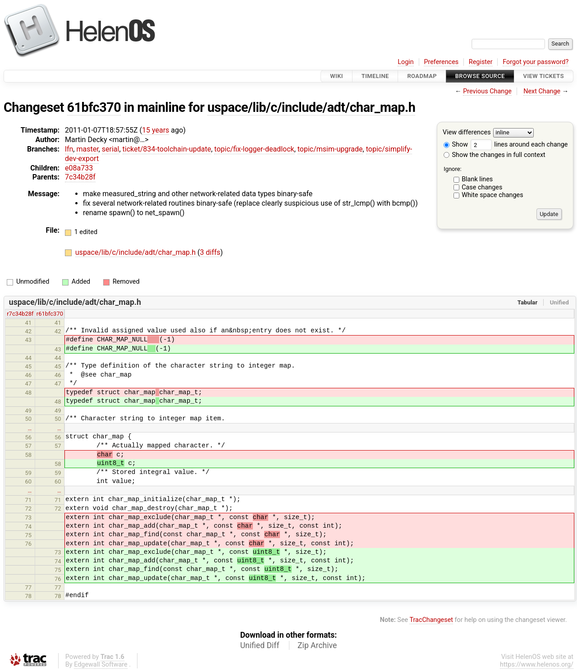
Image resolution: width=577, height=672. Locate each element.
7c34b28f (80, 177)
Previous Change (487, 91)
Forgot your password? (535, 62)
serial (110, 149)
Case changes (482, 187)
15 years (155, 130)
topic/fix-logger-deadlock (254, 149)
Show (456, 144)
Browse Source (480, 76)
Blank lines (477, 179)
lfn (69, 149)
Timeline (375, 76)
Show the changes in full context (494, 155)
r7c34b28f (20, 313)
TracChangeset (431, 620)
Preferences (441, 62)
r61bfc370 (50, 313)
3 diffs (210, 252)
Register (481, 62)
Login (406, 62)
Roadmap (422, 76)
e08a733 (79, 168)
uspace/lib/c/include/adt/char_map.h (311, 107)
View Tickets (543, 76)
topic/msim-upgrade (330, 149)
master (87, 149)
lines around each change (519, 144)
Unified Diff (259, 645)
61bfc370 (94, 107)
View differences (467, 133)
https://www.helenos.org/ (536, 664)
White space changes (492, 195)
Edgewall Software (101, 664)
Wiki (336, 76)
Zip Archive (317, 645)
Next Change (541, 91)
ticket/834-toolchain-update (167, 149)
